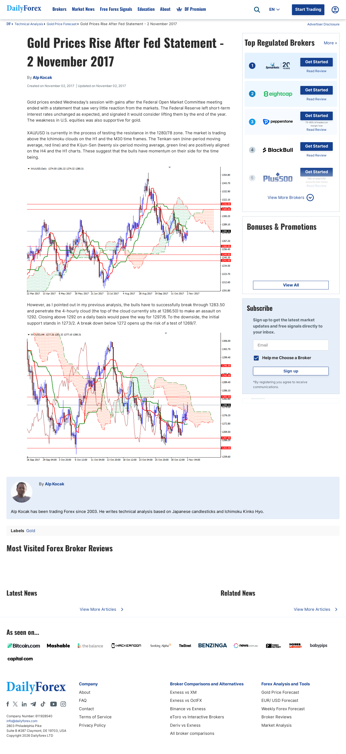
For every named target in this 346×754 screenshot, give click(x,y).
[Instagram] (63, 704)
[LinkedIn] (24, 704)
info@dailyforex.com (21, 721)
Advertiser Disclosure (323, 24)
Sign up (291, 371)
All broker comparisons (192, 733)
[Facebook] (7, 704)
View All (291, 285)
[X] (15, 704)
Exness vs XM (183, 692)
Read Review (317, 71)
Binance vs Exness (188, 708)
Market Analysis (276, 725)
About (84, 692)
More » (330, 42)
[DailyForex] (36, 687)
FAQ (82, 700)
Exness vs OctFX (186, 700)
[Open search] (257, 9)
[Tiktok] (43, 704)
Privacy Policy (92, 725)
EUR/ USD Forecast (279, 700)
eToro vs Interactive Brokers (197, 716)
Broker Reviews (276, 716)
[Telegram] (33, 704)
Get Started (316, 61)
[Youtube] (53, 704)
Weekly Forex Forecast (283, 708)
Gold (30, 530)
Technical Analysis (29, 24)
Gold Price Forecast (61, 24)
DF (8, 24)
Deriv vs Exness (185, 725)
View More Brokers (286, 197)
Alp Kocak (54, 483)
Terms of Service (95, 716)
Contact (86, 708)
